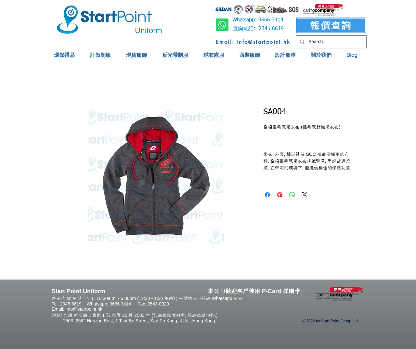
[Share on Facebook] (267, 195)
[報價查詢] (331, 25)
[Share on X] (304, 195)
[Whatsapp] (222, 25)
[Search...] (330, 42)
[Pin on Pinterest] (280, 195)
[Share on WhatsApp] (292, 195)
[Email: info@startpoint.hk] (253, 41)
